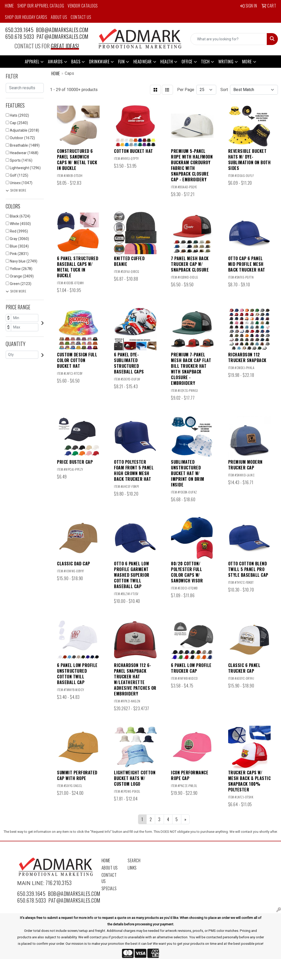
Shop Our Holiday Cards (26, 17)
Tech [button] (205, 61)
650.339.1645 (19, 30)
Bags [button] (75, 61)
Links (132, 868)
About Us (59, 17)
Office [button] (187, 61)
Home (9, 6)
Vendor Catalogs (83, 6)
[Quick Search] (228, 39)
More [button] (247, 61)
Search (134, 860)
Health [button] (166, 61)
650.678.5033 (19, 36)
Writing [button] (226, 61)
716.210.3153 (58, 883)
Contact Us (81, 17)
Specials (109, 888)
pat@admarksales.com (63, 36)
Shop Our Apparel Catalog (40, 6)
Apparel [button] (32, 61)
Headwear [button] (142, 61)
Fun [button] (121, 61)
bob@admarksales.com (62, 30)
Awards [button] (55, 61)
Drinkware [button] (99, 61)
